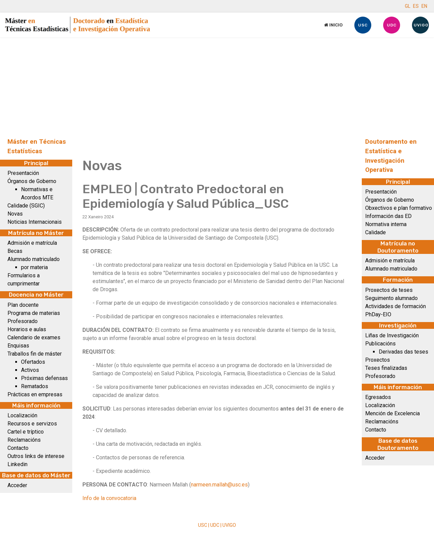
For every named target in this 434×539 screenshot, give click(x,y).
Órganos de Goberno (31, 181)
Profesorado (22, 321)
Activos (30, 370)
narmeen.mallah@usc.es (219, 484)
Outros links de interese (35, 456)
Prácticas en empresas (34, 394)
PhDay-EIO (378, 314)
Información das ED (388, 216)
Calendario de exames (33, 337)
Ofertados (33, 362)
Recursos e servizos (32, 423)
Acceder (17, 485)
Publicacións (380, 343)
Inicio (333, 24)
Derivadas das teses (403, 351)
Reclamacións (24, 440)
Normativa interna (386, 224)
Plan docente (23, 305)
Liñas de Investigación (392, 335)
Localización (22, 415)
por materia (34, 267)
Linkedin (17, 464)
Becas (14, 251)
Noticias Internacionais (34, 222)
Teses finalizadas (386, 368)
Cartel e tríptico (25, 431)
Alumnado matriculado (33, 259)
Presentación (23, 173)
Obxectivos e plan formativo (398, 208)
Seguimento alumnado (391, 298)
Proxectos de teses (389, 290)
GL (407, 6)
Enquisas (18, 345)
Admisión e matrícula (32, 243)
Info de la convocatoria (109, 498)
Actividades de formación (395, 306)
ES (416, 6)
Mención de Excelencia (392, 413)
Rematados (34, 386)
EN (424, 6)
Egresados (378, 397)
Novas (15, 214)
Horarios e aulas (26, 329)
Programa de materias (33, 313)
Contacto (17, 448)
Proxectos (377, 360)
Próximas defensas (44, 378)
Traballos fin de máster (34, 354)
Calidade (375, 232)
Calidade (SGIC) (26, 205)
